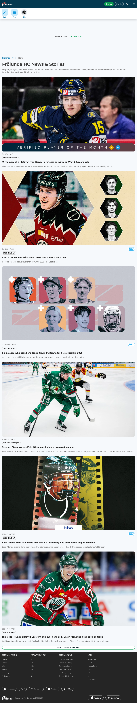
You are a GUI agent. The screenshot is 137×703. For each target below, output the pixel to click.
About (90, 663)
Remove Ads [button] (76, 37)
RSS (89, 676)
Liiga (32, 673)
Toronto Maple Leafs (66, 676)
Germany (5, 673)
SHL (32, 666)
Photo (90, 669)
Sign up (109, 4)
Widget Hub (92, 659)
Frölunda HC (8, 58)
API (89, 673)
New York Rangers (65, 669)
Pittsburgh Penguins (66, 673)
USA (3, 666)
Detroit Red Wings (65, 663)
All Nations (6, 676)
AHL (32, 669)
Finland (4, 669)
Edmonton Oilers (65, 666)
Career (90, 683)
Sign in (119, 4)
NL (32, 676)
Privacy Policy (93, 666)
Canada (4, 663)
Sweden (5, 659)
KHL (32, 663)
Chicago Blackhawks (66, 659)
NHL (32, 659)
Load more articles (68, 647)
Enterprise (91, 679)
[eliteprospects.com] (7, 4)
